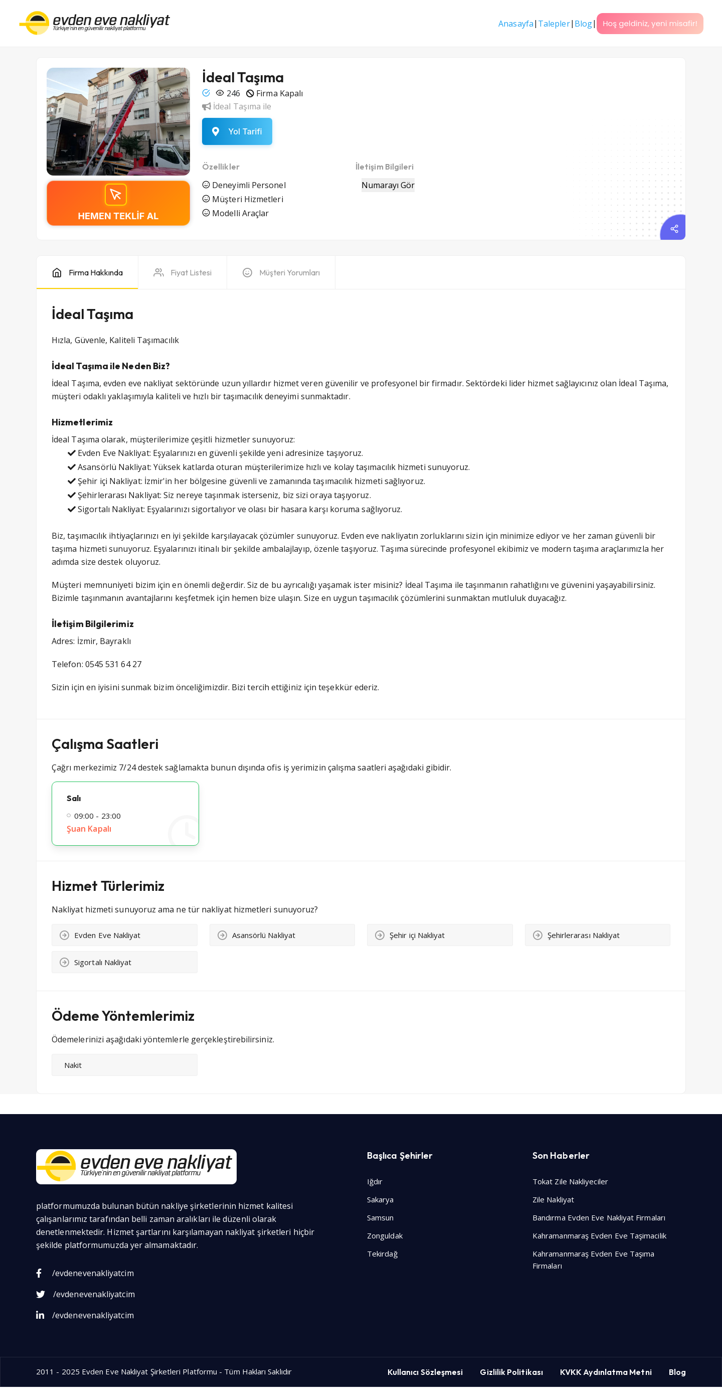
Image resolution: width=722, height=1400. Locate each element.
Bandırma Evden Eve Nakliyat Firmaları (598, 1217)
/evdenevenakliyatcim (85, 1273)
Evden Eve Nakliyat (115, 1371)
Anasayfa (515, 23)
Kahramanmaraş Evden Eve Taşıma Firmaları (593, 1260)
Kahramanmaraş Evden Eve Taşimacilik (599, 1235)
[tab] (87, 272)
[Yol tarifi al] (237, 131)
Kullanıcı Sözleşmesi (425, 1372)
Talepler (554, 23)
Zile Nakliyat (553, 1199)
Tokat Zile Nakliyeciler (570, 1181)
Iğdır (375, 1181)
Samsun (380, 1217)
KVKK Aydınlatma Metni (606, 1372)
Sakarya (380, 1199)
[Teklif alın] (118, 203)
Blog (583, 23)
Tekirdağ (382, 1254)
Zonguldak (385, 1235)
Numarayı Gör (388, 185)
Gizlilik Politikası (511, 1372)
